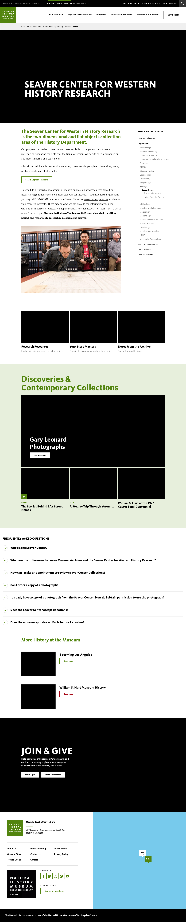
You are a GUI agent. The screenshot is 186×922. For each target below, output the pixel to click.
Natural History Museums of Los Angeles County (72, 915)
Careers (34, 859)
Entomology (145, 178)
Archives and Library (148, 151)
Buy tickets (173, 14)
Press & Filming (38, 848)
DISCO (143, 167)
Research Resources (152, 193)
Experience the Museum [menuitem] (80, 14)
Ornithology (145, 227)
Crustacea (144, 163)
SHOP (164, 3)
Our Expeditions (144, 249)
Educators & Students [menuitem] (121, 14)
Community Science (148, 155)
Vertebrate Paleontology (150, 239)
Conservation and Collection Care (154, 159)
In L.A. (137, 3)
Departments (49, 26)
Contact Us (35, 854)
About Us (11, 848)
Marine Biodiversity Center (151, 219)
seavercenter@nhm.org (96, 199)
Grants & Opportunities (148, 244)
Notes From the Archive (154, 197)
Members (173, 3)
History (60, 26)
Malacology (145, 212)
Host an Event (14, 859)
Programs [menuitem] (101, 14)
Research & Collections (31, 26)
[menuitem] (22, 3)
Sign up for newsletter (54, 891)
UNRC (142, 235)
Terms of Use (60, 848)
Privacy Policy (61, 854)
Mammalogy (145, 216)
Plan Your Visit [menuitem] (55, 14)
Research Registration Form (36, 194)
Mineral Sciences (147, 223)
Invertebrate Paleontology (151, 208)
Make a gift (30, 779)
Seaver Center (148, 190)
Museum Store (14, 854)
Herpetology (145, 182)
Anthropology (145, 147)
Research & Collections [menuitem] (148, 14)
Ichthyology (145, 204)
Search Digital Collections (36, 179)
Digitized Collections (147, 138)
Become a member (52, 779)
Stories (145, 3)
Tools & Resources (145, 254)
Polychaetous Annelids (149, 231)
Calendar (128, 3)
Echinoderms (145, 175)
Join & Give (155, 3)
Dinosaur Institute (148, 171)
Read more (68, 661)
